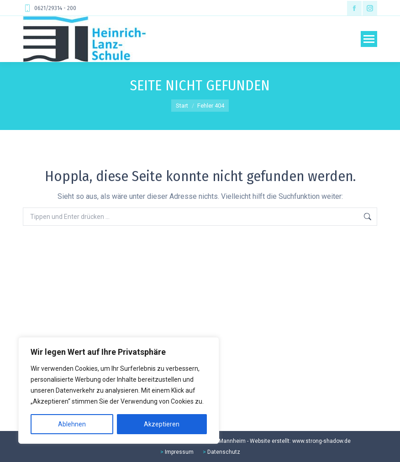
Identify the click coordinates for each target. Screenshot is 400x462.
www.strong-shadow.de (321, 441)
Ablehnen (72, 424)
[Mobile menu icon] (369, 39)
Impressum (179, 452)
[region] (118, 390)
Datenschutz (223, 452)
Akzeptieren (161, 424)
